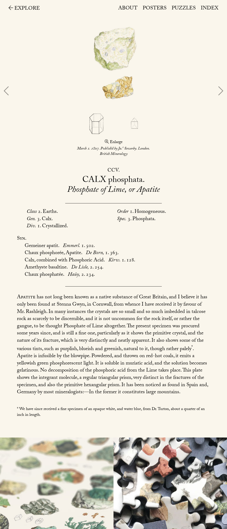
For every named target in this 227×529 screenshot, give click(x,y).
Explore (24, 9)
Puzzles (184, 8)
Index (209, 8)
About (128, 8)
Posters (154, 8)
